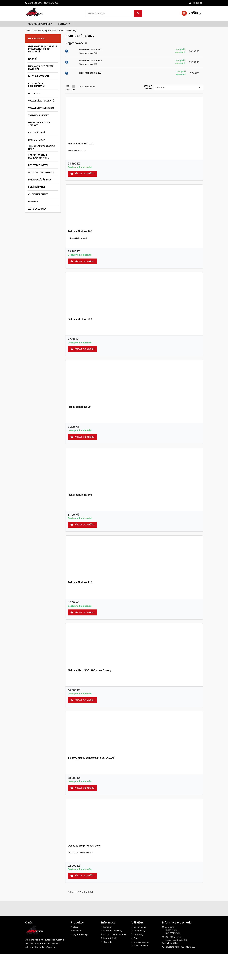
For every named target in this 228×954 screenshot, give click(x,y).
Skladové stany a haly (41, 147)
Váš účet (137, 922)
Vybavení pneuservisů (41, 107)
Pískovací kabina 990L (90, 60)
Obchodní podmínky (40, 23)
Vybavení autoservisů (41, 100)
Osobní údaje (139, 926)
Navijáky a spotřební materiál (40, 67)
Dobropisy (138, 934)
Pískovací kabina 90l (79, 406)
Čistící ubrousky (38, 194)
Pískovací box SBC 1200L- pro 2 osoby (90, 670)
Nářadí (32, 58)
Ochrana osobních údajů (114, 934)
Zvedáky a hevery (38, 115)
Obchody (107, 942)
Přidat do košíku (82, 173)
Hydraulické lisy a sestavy (39, 124)
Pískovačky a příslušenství (36, 85)
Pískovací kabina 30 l (80, 494)
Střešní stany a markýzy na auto (38, 156)
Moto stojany (36, 139)
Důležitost (178, 87)
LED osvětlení (36, 132)
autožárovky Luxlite (41, 172)
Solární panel (36, 186)
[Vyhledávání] (114, 13)
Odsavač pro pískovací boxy (84, 845)
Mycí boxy (34, 93)
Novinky (33, 201)
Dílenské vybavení (38, 76)
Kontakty (64, 23)
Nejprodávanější (80, 934)
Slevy (75, 926)
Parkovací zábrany (39, 179)
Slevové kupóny (141, 942)
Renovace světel (38, 165)
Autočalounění (37, 208)
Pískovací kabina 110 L (81, 582)
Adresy (136, 938)
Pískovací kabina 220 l (90, 72)
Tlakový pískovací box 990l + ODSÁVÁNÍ (91, 758)
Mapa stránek (109, 938)
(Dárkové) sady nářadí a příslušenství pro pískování (42, 49)
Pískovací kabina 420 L (91, 49)
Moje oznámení (140, 945)
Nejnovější (78, 930)
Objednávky (139, 930)
